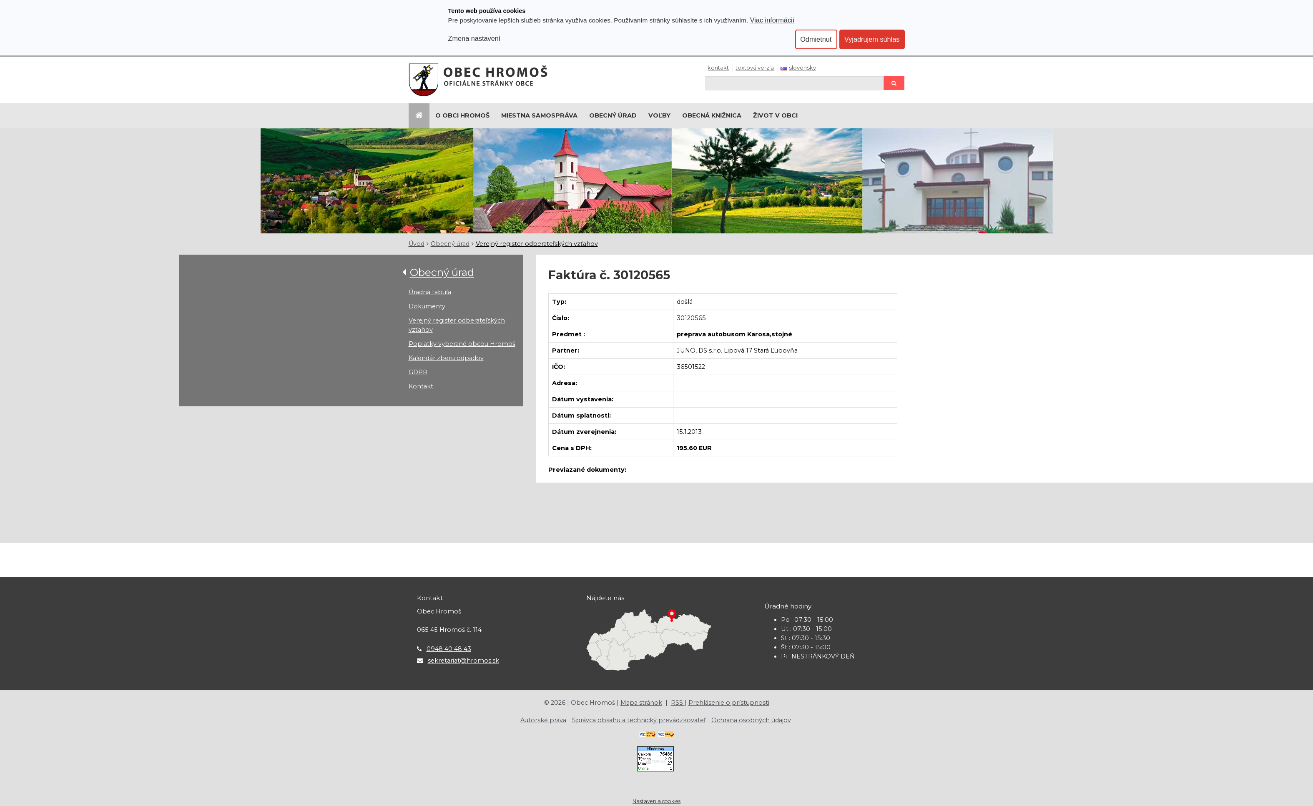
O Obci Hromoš (462, 115)
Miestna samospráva (539, 115)
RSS (678, 702)
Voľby (659, 115)
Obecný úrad (613, 115)
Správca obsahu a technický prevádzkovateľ (638, 720)
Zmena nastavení (474, 38)
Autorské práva (543, 720)
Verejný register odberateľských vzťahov (537, 244)
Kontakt (718, 67)
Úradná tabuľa (430, 292)
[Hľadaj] (794, 83)
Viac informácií (772, 20)
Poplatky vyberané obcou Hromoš (462, 344)
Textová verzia (755, 67)
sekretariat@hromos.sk (463, 660)
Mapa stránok (641, 702)
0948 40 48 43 (449, 649)
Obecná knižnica (711, 115)
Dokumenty (427, 306)
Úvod (416, 244)
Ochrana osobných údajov (751, 720)
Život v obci (775, 115)
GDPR (418, 372)
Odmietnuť (816, 39)
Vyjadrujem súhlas (872, 39)
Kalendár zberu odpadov (446, 358)
